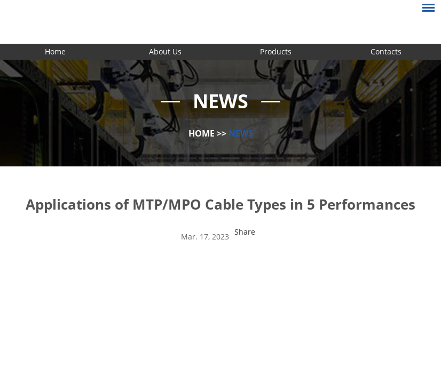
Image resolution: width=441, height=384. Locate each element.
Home (55, 51)
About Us (165, 51)
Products (276, 51)
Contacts (386, 51)
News (241, 133)
